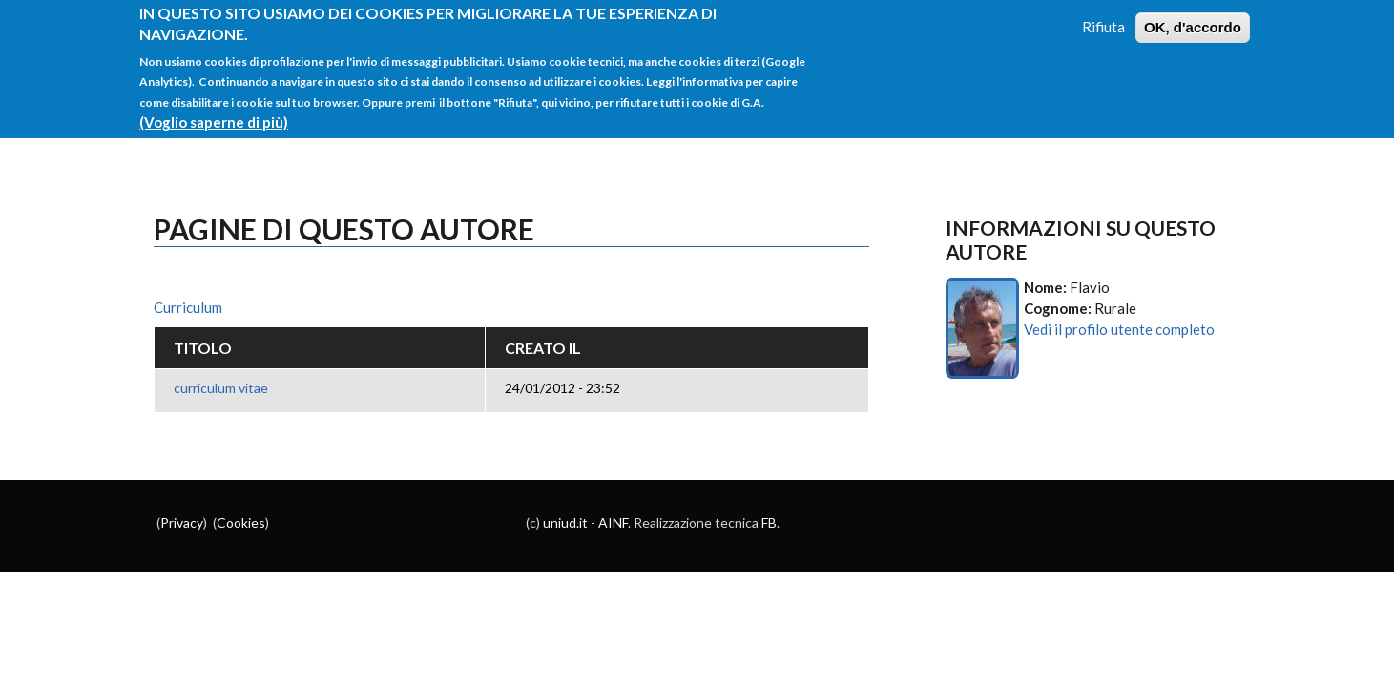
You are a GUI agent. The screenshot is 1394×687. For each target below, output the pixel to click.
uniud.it (565, 522)
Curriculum (188, 307)
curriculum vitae (221, 388)
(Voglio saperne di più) (213, 111)
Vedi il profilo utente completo (1119, 329)
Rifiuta (1103, 16)
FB (769, 522)
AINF (613, 522)
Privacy (181, 522)
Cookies (241, 522)
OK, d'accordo (1192, 17)
